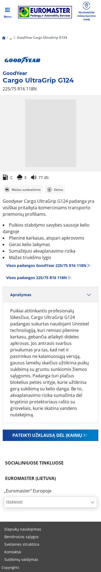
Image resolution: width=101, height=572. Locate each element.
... (10, 37)
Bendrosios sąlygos (21, 536)
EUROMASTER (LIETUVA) (30, 478)
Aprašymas (50, 294)
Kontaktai (12, 551)
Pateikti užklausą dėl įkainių (47, 435)
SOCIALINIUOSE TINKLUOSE (34, 463)
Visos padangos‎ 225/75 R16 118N (36, 277)
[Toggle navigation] (7, 12)
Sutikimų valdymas (21, 559)
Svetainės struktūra (21, 544)
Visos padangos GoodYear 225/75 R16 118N (46, 265)
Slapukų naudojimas (22, 529)
